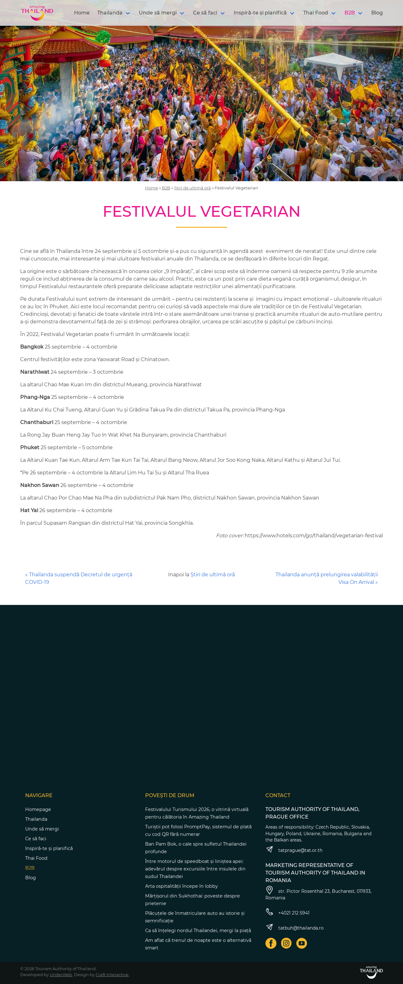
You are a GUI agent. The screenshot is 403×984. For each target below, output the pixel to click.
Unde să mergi (158, 13)
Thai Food (315, 13)
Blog (377, 13)
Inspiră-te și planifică (260, 13)
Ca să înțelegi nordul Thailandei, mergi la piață (198, 930)
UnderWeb (61, 974)
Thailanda (109, 13)
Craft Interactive (112, 974)
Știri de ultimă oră (192, 187)
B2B (349, 13)
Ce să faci (205, 13)
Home (82, 13)
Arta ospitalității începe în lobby (181, 886)
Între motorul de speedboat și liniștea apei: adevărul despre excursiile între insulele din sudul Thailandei (195, 868)
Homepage (38, 809)
